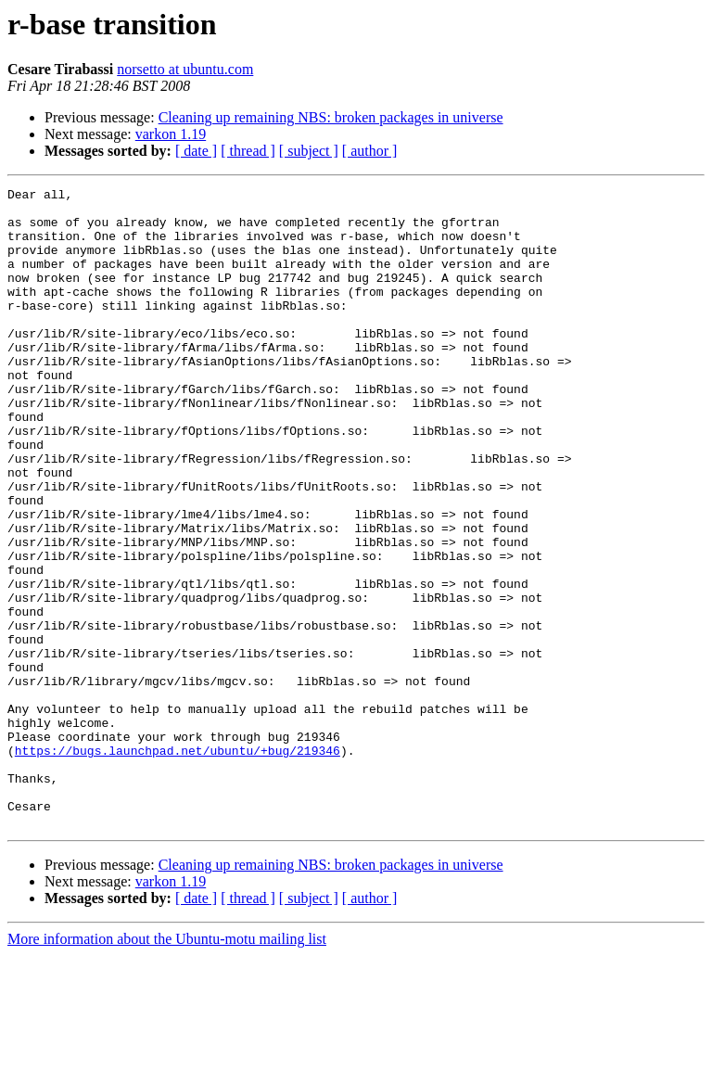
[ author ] (370, 151)
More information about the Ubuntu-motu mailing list (166, 1067)
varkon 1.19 (170, 134)
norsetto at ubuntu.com (185, 69)
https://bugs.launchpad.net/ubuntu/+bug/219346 (177, 864)
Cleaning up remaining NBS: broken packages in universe (331, 117)
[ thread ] (248, 151)
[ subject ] (308, 151)
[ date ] (196, 151)
